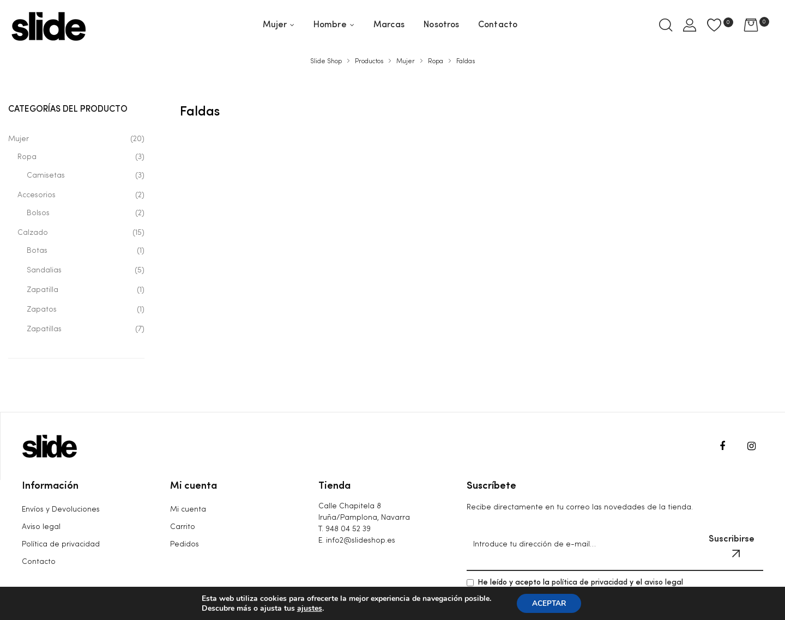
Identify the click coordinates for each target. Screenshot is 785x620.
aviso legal (663, 582)
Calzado (32, 232)
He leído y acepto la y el (575, 582)
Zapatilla (42, 290)
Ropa (27, 157)
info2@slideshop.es (360, 540)
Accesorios (36, 195)
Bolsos (38, 213)
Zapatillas (44, 329)
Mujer (18, 139)
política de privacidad (589, 582)
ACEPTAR (549, 603)
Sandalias (44, 270)
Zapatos (42, 309)
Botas (37, 250)
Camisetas (46, 175)
